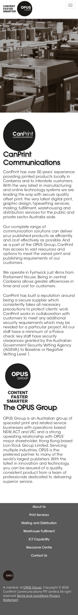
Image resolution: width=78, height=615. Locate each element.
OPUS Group (32, 587)
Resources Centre (39, 547)
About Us (39, 507)
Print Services (39, 515)
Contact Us (39, 556)
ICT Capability (39, 539)
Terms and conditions (33, 596)
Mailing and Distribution (39, 523)
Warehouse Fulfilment (39, 531)
